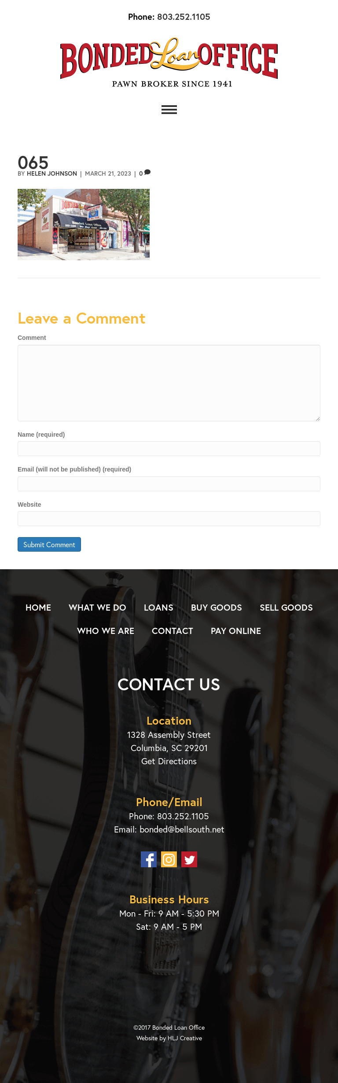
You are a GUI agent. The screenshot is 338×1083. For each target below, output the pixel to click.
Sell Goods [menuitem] (286, 607)
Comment (32, 337)
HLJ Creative (185, 1038)
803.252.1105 (182, 16)
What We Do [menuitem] (97, 607)
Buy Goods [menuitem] (216, 607)
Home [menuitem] (38, 607)
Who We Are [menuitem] (105, 631)
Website (29, 504)
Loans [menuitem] (158, 607)
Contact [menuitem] (172, 631)
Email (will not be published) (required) (74, 469)
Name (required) (41, 434)
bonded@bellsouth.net (182, 829)
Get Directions (169, 761)
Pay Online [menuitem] (236, 631)
